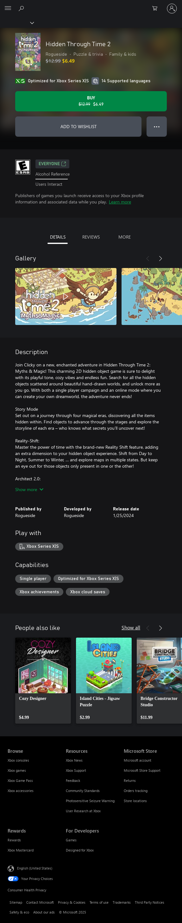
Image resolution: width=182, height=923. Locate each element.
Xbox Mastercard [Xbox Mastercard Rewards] (21, 850)
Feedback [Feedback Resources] (73, 780)
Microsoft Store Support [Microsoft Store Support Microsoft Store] (142, 770)
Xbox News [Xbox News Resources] (74, 760)
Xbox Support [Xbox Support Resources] (76, 770)
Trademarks (122, 902)
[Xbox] (16, 22)
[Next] (160, 258)
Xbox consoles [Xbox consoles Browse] (18, 760)
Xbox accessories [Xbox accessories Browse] (21, 791)
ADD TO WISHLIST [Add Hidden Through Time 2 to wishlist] (78, 126)
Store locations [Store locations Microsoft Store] (135, 801)
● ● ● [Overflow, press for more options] (157, 126)
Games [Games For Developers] (71, 840)
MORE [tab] (124, 237)
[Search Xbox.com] (22, 8)
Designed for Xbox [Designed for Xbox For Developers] (80, 850)
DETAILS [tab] (58, 237)
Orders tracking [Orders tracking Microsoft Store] (135, 791)
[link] (43, 681)
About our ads (44, 912)
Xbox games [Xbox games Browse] (17, 770)
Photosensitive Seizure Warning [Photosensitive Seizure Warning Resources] (90, 801)
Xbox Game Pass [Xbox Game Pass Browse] (20, 780)
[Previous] (147, 258)
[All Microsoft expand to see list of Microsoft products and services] (8, 8)
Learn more (120, 202)
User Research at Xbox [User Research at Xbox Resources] (83, 811)
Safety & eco (19, 912)
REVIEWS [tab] (91, 237)
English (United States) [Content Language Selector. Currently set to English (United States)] (34, 868)
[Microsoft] (90, 5)
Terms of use (99, 902)
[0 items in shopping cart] (156, 8)
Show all (131, 627)
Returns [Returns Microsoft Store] (130, 780)
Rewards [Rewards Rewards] (14, 840)
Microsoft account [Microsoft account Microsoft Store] (137, 760)
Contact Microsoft (40, 902)
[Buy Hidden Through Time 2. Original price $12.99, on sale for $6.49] (91, 101)
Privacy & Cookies (71, 902)
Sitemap (15, 902)
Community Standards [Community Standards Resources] (83, 791)
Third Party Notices (149, 902)
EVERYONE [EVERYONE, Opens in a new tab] (52, 163)
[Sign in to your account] (171, 8)
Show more (29, 489)
